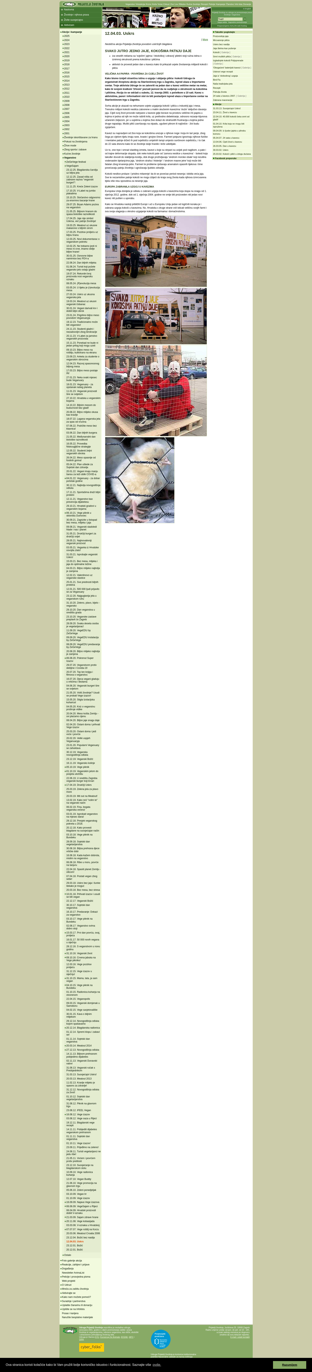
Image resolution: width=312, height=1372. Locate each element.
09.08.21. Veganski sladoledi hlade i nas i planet (81, 528)
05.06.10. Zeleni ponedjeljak (81, 1190)
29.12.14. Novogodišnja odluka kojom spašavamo (82, 1022)
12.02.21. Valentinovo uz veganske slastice (79, 576)
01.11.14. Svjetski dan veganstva (78, 1040)
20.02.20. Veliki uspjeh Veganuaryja (78, 739)
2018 (67, 64)
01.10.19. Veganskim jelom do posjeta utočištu (82, 772)
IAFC (131, 1337)
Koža (154, 4)
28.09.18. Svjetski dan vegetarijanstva (78, 843)
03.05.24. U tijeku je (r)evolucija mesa (83, 289)
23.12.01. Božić (74, 1245)
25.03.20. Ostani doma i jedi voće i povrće (81, 733)
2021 (67, 52)
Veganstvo (130, 4)
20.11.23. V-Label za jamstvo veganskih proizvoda (81, 337)
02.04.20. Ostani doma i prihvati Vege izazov (83, 726)
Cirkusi (166, 4)
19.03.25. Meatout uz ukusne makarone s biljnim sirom (81, 226)
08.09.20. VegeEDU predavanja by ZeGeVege (83, 646)
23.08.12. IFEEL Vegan (78, 1110)
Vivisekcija (140, 4)
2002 (67, 129)
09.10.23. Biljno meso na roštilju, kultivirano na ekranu (81, 351)
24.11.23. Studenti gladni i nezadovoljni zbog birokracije (81, 330)
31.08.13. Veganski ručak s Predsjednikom (80, 1069)
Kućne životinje (193, 4)
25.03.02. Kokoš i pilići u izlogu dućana (232, 154)
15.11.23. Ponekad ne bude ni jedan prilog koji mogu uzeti (82, 344)
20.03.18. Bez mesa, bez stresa (83, 890)
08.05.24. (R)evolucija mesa (81, 283)
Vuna (160, 4)
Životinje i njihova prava (76, 14)
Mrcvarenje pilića (221, 40)
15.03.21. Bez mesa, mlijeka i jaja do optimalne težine (82, 562)
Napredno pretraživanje (237, 22)
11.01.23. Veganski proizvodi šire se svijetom (81, 392)
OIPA (81, 1339)
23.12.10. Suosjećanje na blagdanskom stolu (79, 1166)
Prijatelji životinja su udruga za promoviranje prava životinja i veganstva (232, 14)
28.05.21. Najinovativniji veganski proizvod (79, 542)
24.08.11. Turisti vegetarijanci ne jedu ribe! (83, 1153)
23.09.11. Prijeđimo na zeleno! (82, 1147)
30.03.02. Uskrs (220, 150)
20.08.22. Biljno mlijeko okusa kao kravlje (82, 413)
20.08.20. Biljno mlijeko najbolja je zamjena (83, 652)
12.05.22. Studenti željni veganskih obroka (79, 452)
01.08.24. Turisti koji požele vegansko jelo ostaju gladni (80, 268)
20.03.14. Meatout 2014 (79, 1045)
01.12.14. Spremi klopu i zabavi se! (83, 1033)
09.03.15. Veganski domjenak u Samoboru (83, 1004)
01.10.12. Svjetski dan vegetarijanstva (78, 1098)
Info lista (238, 4)
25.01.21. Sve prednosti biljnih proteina (82, 583)
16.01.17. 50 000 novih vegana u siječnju (82, 941)
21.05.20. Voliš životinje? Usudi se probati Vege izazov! (82, 694)
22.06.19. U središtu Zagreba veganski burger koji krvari (81, 779)
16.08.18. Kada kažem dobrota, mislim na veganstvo (83, 857)
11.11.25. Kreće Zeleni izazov (82, 186)
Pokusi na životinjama (75, 141)
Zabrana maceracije (222, 100)
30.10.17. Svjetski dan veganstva (78, 906)
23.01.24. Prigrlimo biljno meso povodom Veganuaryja (82, 316)
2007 (67, 109)
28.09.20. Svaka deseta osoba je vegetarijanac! (82, 625)
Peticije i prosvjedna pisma (76, 1276)
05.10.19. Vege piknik (77, 767)
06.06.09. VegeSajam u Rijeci (82, 1206)
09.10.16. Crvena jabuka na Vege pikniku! (81, 959)
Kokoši (216, 52)
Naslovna (69, 9)
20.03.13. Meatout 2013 (79, 1078)
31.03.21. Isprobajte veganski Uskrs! (82, 556)
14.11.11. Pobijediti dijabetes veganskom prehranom (81, 1131)
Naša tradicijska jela (223, 84)
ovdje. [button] (157, 1364)
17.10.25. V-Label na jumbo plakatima (81, 192)
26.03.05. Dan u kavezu (224, 146)
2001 (67, 133)
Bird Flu (217, 80)
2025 (67, 36)
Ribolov (182, 4)
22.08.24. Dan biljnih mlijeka (81, 262)
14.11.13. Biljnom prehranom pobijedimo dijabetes (81, 1055)
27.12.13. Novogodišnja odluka (82, 1049)
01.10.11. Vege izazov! (78, 1143)
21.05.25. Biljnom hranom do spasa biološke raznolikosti (81, 213)
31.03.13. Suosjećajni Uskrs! (81, 1074)
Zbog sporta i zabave (75, 149)
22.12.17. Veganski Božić (79, 900)
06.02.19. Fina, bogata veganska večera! (78, 808)
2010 (67, 96)
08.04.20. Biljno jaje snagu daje (83, 720)
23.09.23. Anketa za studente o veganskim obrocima (82, 358)
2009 (67, 101)
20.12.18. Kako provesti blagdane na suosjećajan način (82, 829)
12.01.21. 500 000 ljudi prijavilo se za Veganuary (82, 590)
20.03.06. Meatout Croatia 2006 (83, 1233)
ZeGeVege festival (76, 161)
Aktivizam (69, 25)
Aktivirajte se (69, 1293)
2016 (67, 72)
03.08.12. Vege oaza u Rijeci (81, 1118)
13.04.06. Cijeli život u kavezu (227, 142)
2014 (67, 80)
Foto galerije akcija (72, 1260)
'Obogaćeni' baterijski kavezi (227, 67)
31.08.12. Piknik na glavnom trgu (81, 1105)
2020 (67, 56)
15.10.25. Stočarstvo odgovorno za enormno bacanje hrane (83, 199)
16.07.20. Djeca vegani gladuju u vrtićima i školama (82, 680)
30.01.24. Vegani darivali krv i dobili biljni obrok (82, 309)
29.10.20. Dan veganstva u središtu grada (80, 611)
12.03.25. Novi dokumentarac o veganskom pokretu (83, 240)
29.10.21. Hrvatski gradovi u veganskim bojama (81, 507)
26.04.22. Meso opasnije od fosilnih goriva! (81, 459)
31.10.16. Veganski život (79, 953)
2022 (67, 48)
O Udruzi (66, 1285)
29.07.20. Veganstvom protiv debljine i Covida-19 (81, 666)
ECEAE (124, 1337)
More (205, 39)
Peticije (212, 4)
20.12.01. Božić (74, 1249)
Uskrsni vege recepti (223, 71)
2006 (67, 113)
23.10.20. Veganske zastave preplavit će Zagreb (81, 618)
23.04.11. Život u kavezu (225, 112)
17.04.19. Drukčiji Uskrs (79, 785)
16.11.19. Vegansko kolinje (80, 763)
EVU (97, 1337)
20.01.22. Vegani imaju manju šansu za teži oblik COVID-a (82, 472)
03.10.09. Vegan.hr (76, 1194)
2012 (67, 88)
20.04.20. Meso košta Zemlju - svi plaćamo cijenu (82, 715)
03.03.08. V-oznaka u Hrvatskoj (83, 1225)
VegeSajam (72, 165)
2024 (67, 40)
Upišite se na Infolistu (73, 1309)
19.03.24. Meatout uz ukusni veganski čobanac (81, 302)
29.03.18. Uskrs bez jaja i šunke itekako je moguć (83, 884)
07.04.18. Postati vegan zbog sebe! (81, 877)
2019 (67, 60)
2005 (67, 117)
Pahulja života (220, 92)
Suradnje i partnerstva (73, 1301)
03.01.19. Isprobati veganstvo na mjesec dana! (82, 815)
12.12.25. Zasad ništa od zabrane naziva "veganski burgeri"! (80, 179)
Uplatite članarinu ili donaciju (77, 1305)
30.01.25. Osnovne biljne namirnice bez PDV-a (79, 257)
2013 (67, 84)
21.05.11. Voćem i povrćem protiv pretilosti (80, 1159)
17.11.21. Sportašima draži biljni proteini (83, 493)
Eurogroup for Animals (110, 1337)
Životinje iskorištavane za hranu (81, 137)
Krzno (148, 4)
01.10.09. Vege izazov (78, 1198)
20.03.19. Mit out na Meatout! (82, 796)
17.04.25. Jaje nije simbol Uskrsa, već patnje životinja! (81, 220)
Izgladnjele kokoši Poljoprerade (228, 60)
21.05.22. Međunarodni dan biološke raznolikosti (81, 438)
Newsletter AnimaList (73, 1272)
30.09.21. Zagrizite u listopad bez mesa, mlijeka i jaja (81, 521)
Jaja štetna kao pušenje (224, 48)
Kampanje (220, 4)
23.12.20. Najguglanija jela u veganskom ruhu (81, 597)
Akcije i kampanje (72, 32)
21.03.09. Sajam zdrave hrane (82, 1217)
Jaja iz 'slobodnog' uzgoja (225, 76)
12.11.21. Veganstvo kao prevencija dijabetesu (79, 500)
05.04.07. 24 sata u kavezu (226, 138)
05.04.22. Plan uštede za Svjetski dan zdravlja (79, 466)
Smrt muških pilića (222, 56)
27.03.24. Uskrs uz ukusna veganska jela (80, 296)
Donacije (247, 4)
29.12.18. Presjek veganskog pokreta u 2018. (81, 822)
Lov (176, 4)
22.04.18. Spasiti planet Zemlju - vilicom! (83, 870)
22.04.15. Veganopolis (78, 999)
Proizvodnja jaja (221, 36)
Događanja (68, 1268)
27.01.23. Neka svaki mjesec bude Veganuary (81, 379)
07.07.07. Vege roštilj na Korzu (82, 1229)
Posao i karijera (70, 1313)
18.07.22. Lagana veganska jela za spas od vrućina (83, 420)
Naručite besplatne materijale (77, 1317)
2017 (67, 68)
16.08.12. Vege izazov (78, 1114)
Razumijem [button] (289, 1364)
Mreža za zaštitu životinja (75, 1288)
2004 (67, 121)
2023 (67, 44)
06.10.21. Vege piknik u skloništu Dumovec (78, 514)
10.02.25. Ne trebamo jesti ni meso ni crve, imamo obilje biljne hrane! (81, 249)
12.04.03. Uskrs (75, 1241)
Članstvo (230, 4)
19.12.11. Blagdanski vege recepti (80, 1124)
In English (247, 9)
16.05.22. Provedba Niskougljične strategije (78, 445)
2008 (67, 105)
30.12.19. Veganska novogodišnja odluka (77, 753)
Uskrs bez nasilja (221, 44)
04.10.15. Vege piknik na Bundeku (79, 986)
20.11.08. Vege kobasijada (80, 1221)
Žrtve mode (70, 145)
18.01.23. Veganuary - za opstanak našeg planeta (79, 386)
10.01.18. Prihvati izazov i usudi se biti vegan (83, 895)
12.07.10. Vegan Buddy (78, 1179)
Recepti (204, 4)
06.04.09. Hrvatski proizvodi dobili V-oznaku (81, 1211)
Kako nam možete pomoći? (76, 1297)
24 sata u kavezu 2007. (224, 96)
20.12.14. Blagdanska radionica (83, 1027)
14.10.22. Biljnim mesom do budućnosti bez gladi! (81, 406)
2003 (67, 125)
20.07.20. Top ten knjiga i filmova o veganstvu (79, 673)
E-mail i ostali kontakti (240, 1337)
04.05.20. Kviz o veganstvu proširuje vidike (80, 708)
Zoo (172, 4)
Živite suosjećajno (73, 19)
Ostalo (67, 1255)
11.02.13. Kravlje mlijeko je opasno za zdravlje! (80, 1084)
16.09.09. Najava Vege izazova (82, 1202)
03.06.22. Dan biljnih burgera (81, 432)
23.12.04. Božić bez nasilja (80, 1237)
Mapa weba (222, 22)
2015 (67, 76)
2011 (67, 92)
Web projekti (68, 1281)
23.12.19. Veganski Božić (79, 759)
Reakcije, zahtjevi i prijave (76, 1264)
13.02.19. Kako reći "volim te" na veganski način (82, 801)
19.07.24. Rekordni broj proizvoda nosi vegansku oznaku (79, 276)
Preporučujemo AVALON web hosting (232, 26)
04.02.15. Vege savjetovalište (82, 1009)
